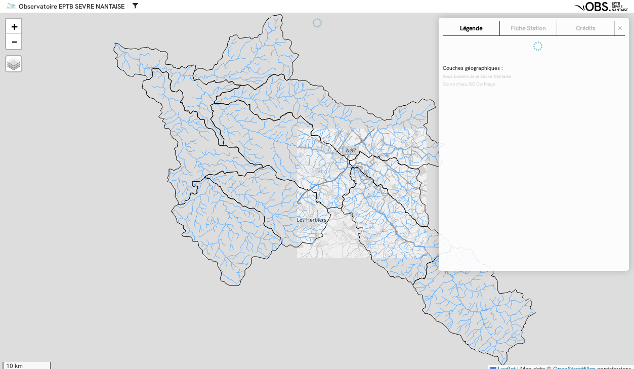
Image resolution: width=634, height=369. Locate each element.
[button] (13, 26)
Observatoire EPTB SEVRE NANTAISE (71, 7)
